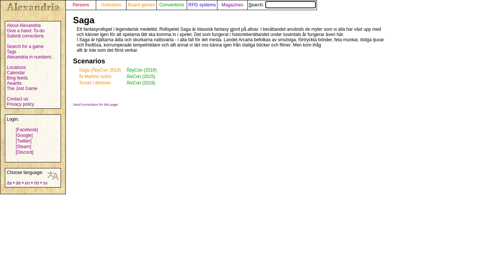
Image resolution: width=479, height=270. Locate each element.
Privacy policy (20, 104)
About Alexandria (24, 25)
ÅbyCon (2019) (141, 70)
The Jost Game (22, 88)
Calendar (16, 72)
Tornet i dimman (95, 83)
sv (45, 183)
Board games (141, 5)
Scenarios (111, 5)
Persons (81, 5)
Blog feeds (17, 78)
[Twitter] (23, 141)
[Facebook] (27, 129)
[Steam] (23, 146)
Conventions (171, 5)
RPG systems (202, 5)
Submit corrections (25, 36)
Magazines (232, 5)
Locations (16, 67)
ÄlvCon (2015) (140, 76)
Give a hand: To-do (26, 30)
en (27, 183)
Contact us (17, 99)
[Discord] (24, 152)
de (18, 183)
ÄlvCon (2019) (140, 83)
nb (36, 183)
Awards (14, 83)
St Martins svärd (95, 76)
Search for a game (25, 46)
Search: (282, 5)
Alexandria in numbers (29, 57)
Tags (11, 51)
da (9, 183)
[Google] (24, 135)
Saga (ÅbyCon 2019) (100, 70)
